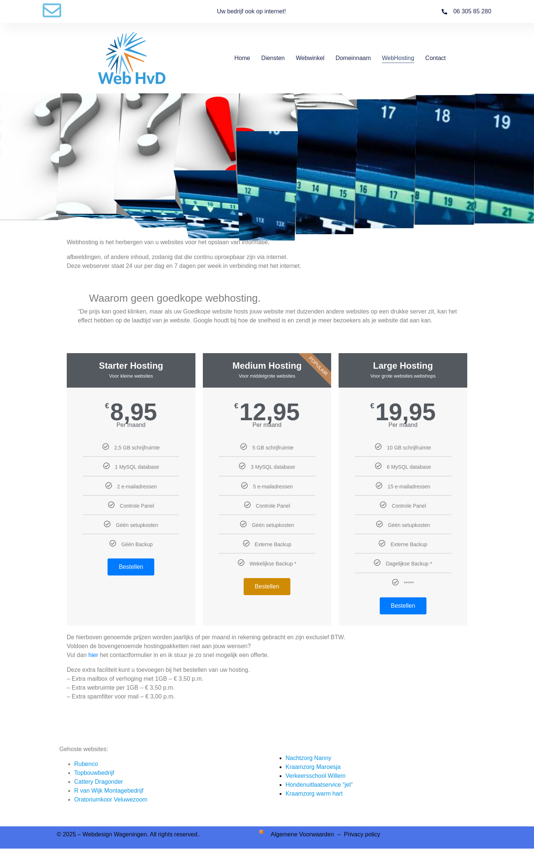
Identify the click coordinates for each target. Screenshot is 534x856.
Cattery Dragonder (98, 782)
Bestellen (131, 567)
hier (93, 655)
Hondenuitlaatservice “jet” (319, 785)
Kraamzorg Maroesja (313, 767)
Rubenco (86, 764)
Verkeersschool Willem (316, 776)
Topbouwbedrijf (94, 773)
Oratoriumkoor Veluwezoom (110, 799)
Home (242, 58)
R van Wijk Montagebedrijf (109, 790)
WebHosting (398, 58)
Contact (435, 58)
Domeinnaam (353, 58)
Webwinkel (310, 58)
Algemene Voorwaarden (303, 834)
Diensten (273, 58)
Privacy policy (362, 834)
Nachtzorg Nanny (309, 758)
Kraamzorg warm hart (314, 793)
